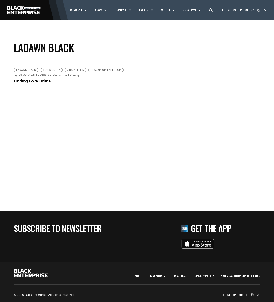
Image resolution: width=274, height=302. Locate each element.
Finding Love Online (32, 80)
